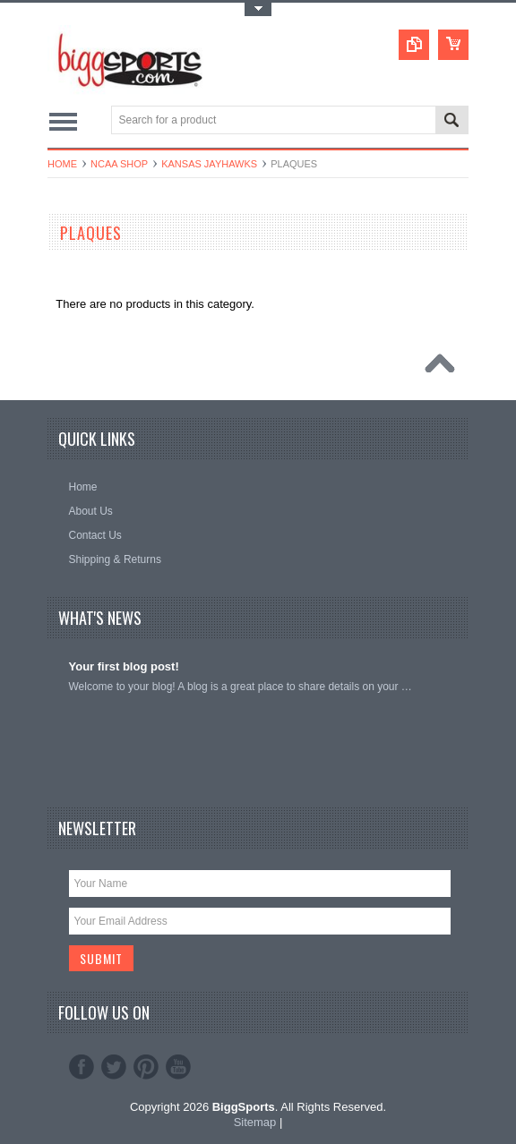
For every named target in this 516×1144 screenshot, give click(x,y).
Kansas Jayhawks (209, 163)
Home (62, 163)
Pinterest (146, 1067)
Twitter (113, 1067)
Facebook (81, 1067)
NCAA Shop (119, 163)
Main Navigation (63, 121)
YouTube (178, 1067)
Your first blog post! (124, 666)
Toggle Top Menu (258, 9)
